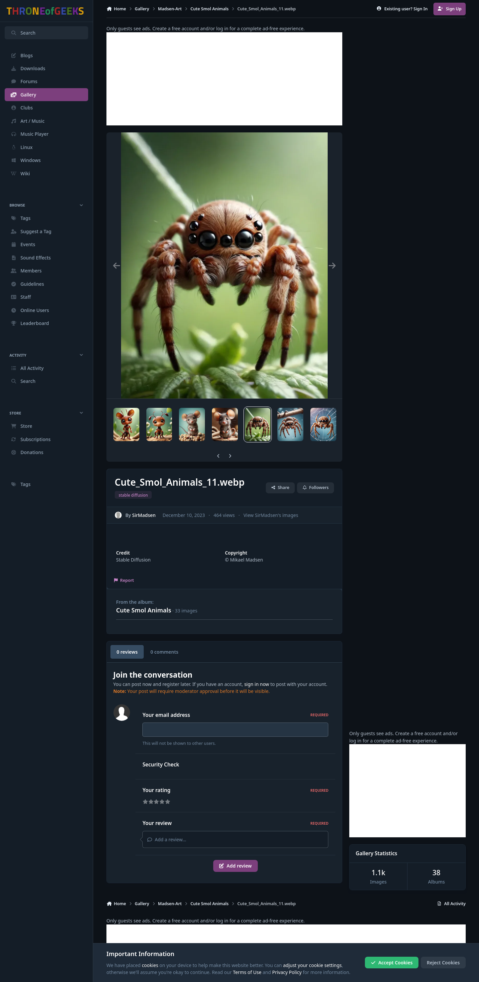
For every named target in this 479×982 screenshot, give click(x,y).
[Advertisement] (224, 78)
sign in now (256, 684)
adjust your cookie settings (312, 965)
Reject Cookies (443, 962)
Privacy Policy (286, 972)
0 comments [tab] (164, 652)
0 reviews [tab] (126, 652)
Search (23, 32)
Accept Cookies (392, 962)
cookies (150, 965)
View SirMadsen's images (270, 515)
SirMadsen (144, 515)
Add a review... (166, 839)
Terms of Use (247, 972)
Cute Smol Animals (143, 610)
